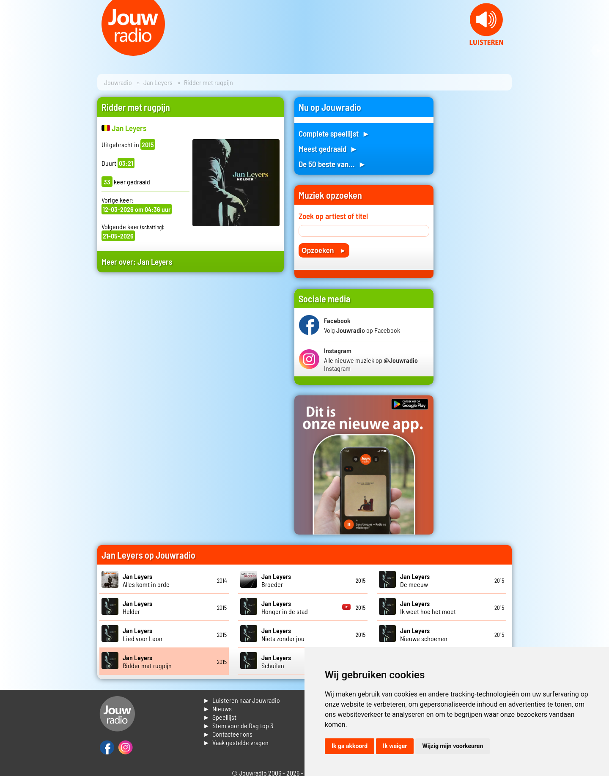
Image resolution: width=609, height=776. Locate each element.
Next (598, 51)
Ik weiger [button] (395, 746)
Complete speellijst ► (334, 133)
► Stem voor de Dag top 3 (238, 725)
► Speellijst (219, 717)
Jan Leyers (158, 82)
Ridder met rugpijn (147, 661)
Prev (11, 51)
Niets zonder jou (282, 634)
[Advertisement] (190, 359)
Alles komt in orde (146, 580)
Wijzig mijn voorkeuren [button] (452, 746)
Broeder (276, 580)
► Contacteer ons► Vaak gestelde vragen (236, 738)
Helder (137, 607)
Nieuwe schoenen (423, 634)
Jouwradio (118, 82)
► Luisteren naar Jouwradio (241, 700)
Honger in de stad (284, 607)
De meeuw (415, 580)
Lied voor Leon (142, 634)
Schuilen (276, 661)
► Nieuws (217, 709)
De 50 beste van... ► (332, 164)
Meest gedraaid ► (328, 149)
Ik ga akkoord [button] (350, 746)
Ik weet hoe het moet (428, 607)
